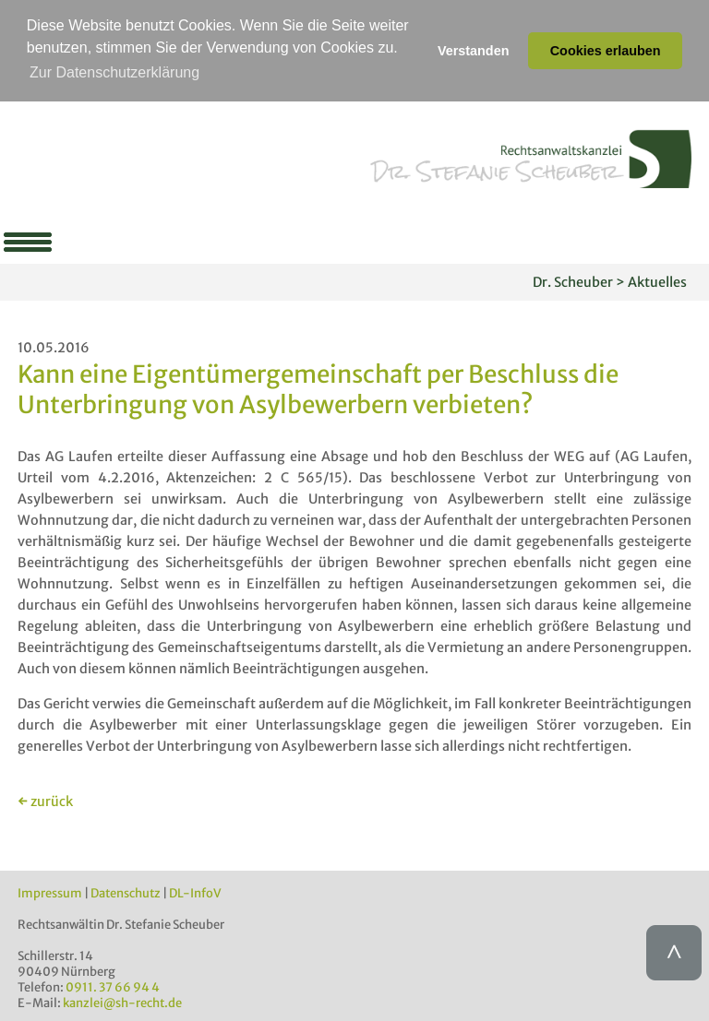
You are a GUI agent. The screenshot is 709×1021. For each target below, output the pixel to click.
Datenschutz (125, 892)
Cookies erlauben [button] (605, 50)
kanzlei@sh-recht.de (122, 1002)
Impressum (50, 892)
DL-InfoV (195, 892)
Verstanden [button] (474, 50)
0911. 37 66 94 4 (113, 986)
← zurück (45, 800)
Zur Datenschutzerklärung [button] (114, 72)
